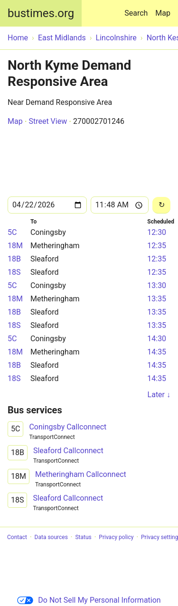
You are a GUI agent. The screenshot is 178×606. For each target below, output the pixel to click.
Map (162, 13)
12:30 (156, 232)
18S (14, 272)
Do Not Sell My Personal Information (88, 600)
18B (14, 258)
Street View (47, 121)
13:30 (156, 285)
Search (137, 9)
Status (83, 537)
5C (12, 232)
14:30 (156, 338)
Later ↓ (159, 394)
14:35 (156, 351)
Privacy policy (116, 537)
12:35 (156, 245)
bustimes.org (41, 13)
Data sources (51, 537)
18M (15, 245)
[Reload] (161, 205)
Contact (17, 537)
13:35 (156, 298)
